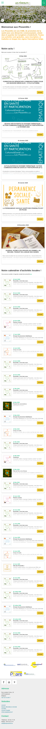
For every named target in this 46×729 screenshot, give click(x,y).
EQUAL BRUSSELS (6, 707)
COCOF (3, 705)
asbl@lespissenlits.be (7, 723)
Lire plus (40, 92)
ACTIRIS (3, 708)
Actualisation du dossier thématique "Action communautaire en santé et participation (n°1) (23, 166)
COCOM (14, 707)
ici (31, 274)
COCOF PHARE (5, 710)
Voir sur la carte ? (6, 697)
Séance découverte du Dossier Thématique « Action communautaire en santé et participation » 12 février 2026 (23, 125)
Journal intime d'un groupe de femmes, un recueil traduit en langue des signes (23, 251)
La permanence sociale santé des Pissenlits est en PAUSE (23, 209)
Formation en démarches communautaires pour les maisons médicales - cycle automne (23, 82)
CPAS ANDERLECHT (7, 712)
